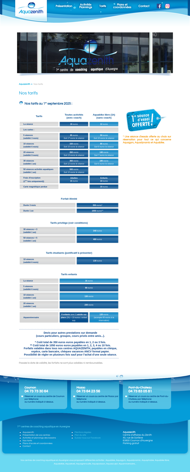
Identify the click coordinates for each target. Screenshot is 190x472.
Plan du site (80, 435)
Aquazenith (24, 84)
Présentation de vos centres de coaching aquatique (62, 5)
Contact (144, 5)
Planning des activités (86, 5)
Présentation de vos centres (36, 435)
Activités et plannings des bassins (39, 438)
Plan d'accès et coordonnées (122, 5)
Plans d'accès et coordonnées (38, 443)
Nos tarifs (103, 5)
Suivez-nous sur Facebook (158, 5)
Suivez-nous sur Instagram (167, 5)
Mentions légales (83, 432)
